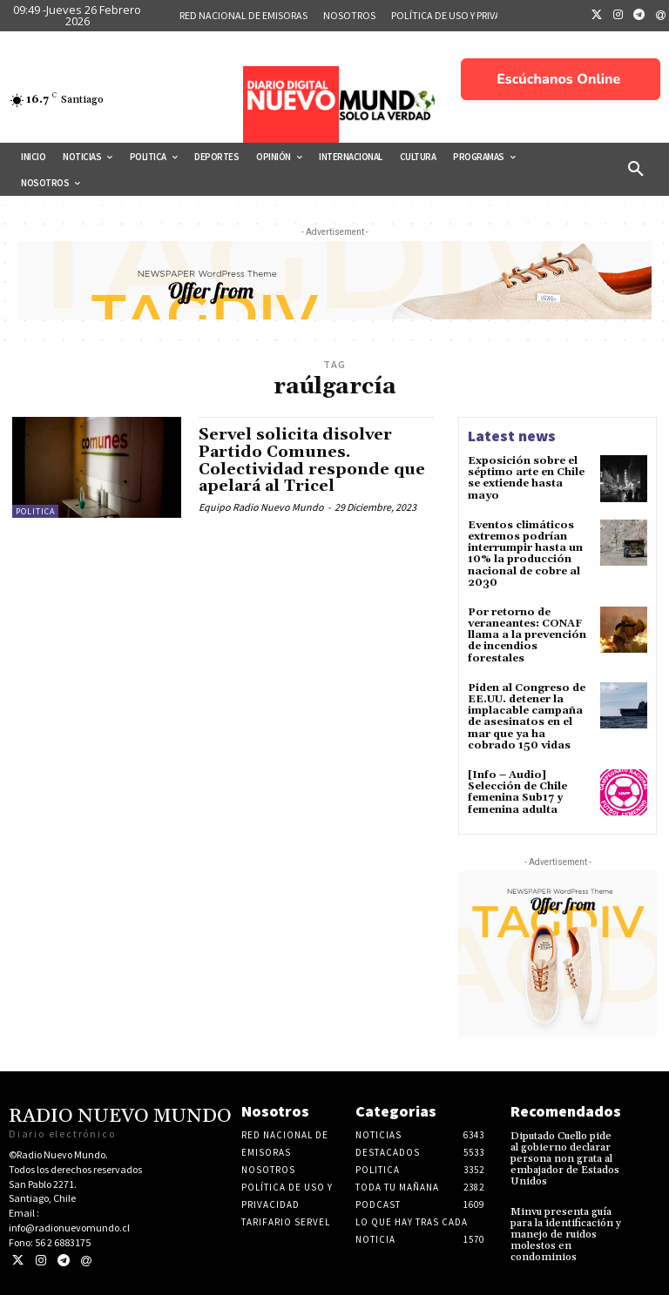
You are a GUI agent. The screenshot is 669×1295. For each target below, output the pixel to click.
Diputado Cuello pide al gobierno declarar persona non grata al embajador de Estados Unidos (564, 1159)
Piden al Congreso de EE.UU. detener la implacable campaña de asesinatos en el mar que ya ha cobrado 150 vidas (526, 716)
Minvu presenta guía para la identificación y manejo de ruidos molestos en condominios (565, 1235)
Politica (35, 511)
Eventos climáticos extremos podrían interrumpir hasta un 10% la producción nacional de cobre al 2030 (525, 554)
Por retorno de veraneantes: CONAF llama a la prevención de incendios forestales (527, 635)
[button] (636, 170)
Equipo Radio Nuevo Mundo (261, 506)
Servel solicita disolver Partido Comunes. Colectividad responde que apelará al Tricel (312, 460)
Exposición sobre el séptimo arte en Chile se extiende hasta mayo (526, 478)
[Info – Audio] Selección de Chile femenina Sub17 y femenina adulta (517, 792)
